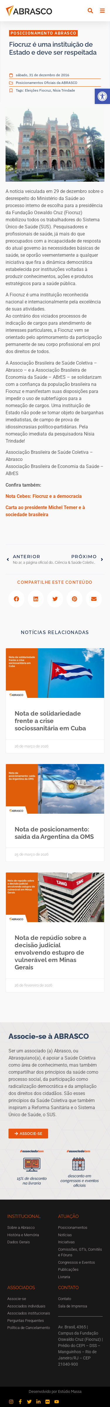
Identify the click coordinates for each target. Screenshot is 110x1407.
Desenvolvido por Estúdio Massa (55, 1391)
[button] (102, 96)
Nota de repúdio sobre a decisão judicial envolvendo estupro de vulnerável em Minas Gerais (50, 952)
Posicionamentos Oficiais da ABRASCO (46, 82)
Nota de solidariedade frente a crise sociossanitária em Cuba (50, 721)
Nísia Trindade (64, 90)
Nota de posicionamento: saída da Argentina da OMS (54, 833)
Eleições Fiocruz (38, 90)
